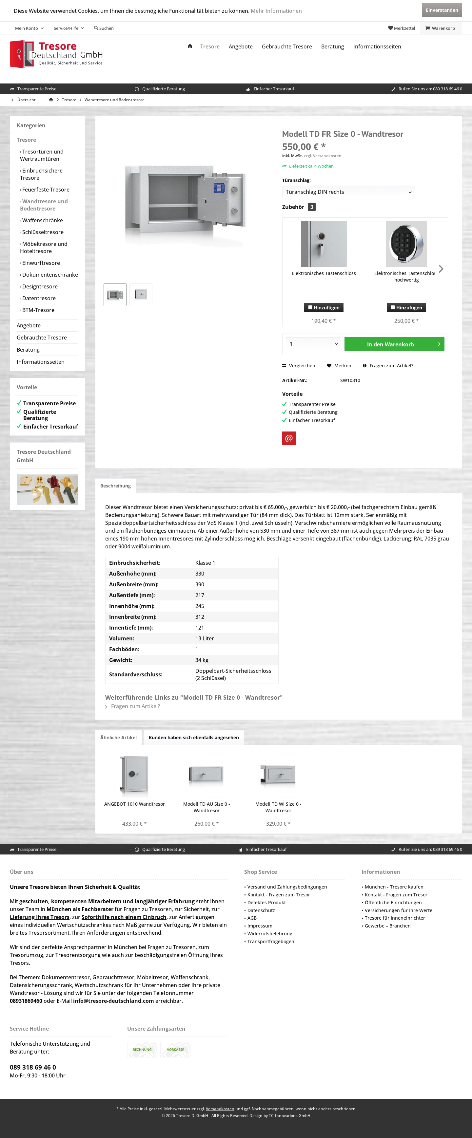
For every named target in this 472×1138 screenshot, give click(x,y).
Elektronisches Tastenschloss (324, 273)
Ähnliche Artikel (118, 737)
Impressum (259, 926)
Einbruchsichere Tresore (41, 174)
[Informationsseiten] (377, 46)
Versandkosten (220, 1108)
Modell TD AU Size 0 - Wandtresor (206, 807)
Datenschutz (261, 910)
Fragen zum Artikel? (388, 365)
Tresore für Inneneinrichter (395, 918)
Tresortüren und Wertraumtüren (42, 155)
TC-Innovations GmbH (289, 1115)
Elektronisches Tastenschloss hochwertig (406, 276)
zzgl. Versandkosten (323, 155)
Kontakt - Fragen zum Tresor (278, 894)
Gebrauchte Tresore (42, 337)
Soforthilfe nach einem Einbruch (124, 917)
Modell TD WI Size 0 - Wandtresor (278, 807)
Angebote (29, 325)
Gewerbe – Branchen (388, 926)
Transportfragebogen (270, 941)
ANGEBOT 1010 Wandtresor (134, 804)
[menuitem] (441, 28)
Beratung (28, 349)
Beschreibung (115, 486)
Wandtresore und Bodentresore (44, 205)
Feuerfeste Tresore (45, 189)
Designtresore (39, 286)
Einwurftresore (40, 262)
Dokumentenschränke (49, 274)
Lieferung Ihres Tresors (39, 917)
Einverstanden (442, 10)
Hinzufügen (324, 307)
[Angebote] (240, 46)
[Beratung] (333, 46)
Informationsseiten (41, 361)
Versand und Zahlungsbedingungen (287, 887)
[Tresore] (210, 46)
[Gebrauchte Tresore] (287, 46)
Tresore (26, 139)
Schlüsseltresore (42, 232)
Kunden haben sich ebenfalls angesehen (194, 737)
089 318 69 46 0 (447, 89)
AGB (252, 918)
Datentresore (38, 298)
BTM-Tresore (37, 310)
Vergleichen (298, 365)
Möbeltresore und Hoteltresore (44, 247)
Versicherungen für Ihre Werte (398, 910)
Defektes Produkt (266, 902)
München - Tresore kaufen (394, 887)
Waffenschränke (42, 220)
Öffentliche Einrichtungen (393, 902)
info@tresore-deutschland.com (113, 1000)
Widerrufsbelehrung (269, 933)
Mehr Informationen (276, 10)
